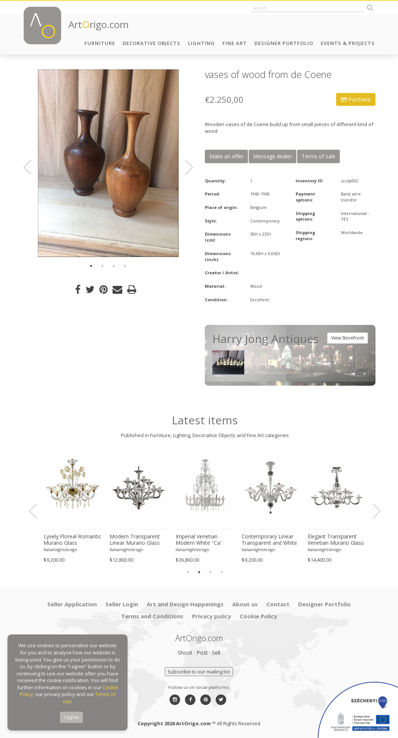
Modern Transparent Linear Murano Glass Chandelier (135, 540)
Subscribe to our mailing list (199, 671)
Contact (278, 604)
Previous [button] (31, 167)
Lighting (201, 43)
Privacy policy (211, 616)
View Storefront (347, 338)
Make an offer (226, 156)
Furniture (99, 43)
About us (245, 604)
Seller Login (121, 604)
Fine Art (234, 43)
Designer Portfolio (283, 43)
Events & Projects (348, 43)
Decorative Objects (151, 43)
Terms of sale (318, 156)
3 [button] (113, 266)
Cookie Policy (258, 616)
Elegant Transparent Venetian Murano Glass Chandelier (336, 540)
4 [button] (125, 266)
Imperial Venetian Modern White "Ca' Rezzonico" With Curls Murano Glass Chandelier (202, 540)
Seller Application (72, 604)
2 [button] (102, 266)
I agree (71, 717)
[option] (108, 163)
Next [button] (184, 167)
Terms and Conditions (152, 616)
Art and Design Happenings (185, 604)
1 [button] (91, 266)
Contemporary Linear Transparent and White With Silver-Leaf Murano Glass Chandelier (271, 540)
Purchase (356, 99)
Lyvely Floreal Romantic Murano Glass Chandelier (72, 540)
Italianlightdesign (60, 549)
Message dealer (272, 156)
